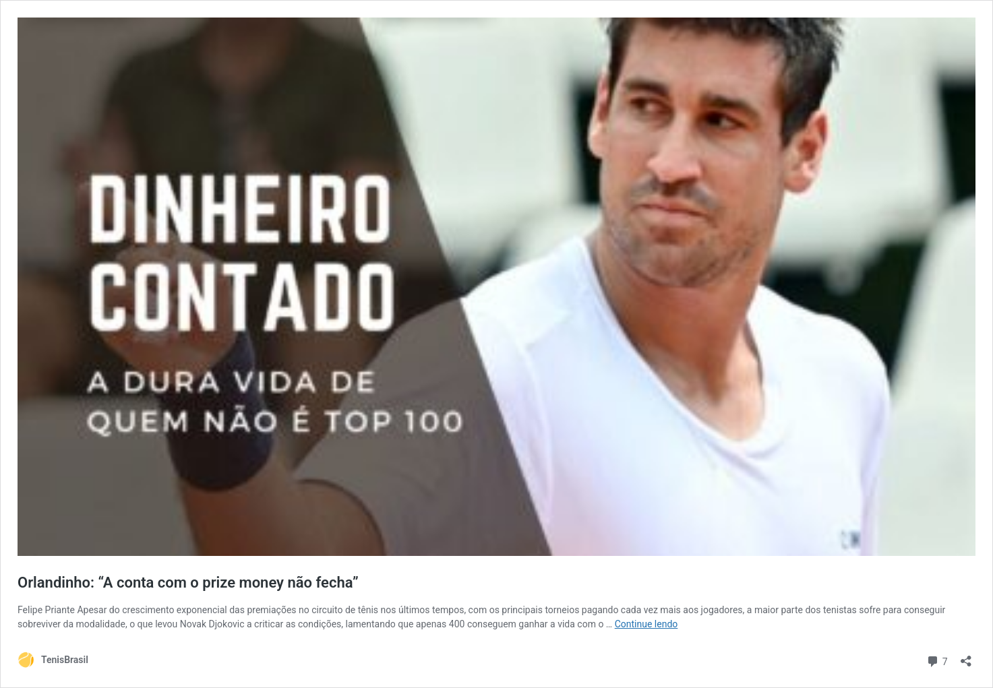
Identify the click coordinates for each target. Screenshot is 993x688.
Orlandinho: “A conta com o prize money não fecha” (188, 582)
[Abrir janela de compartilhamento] (966, 656)
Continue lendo (646, 624)
